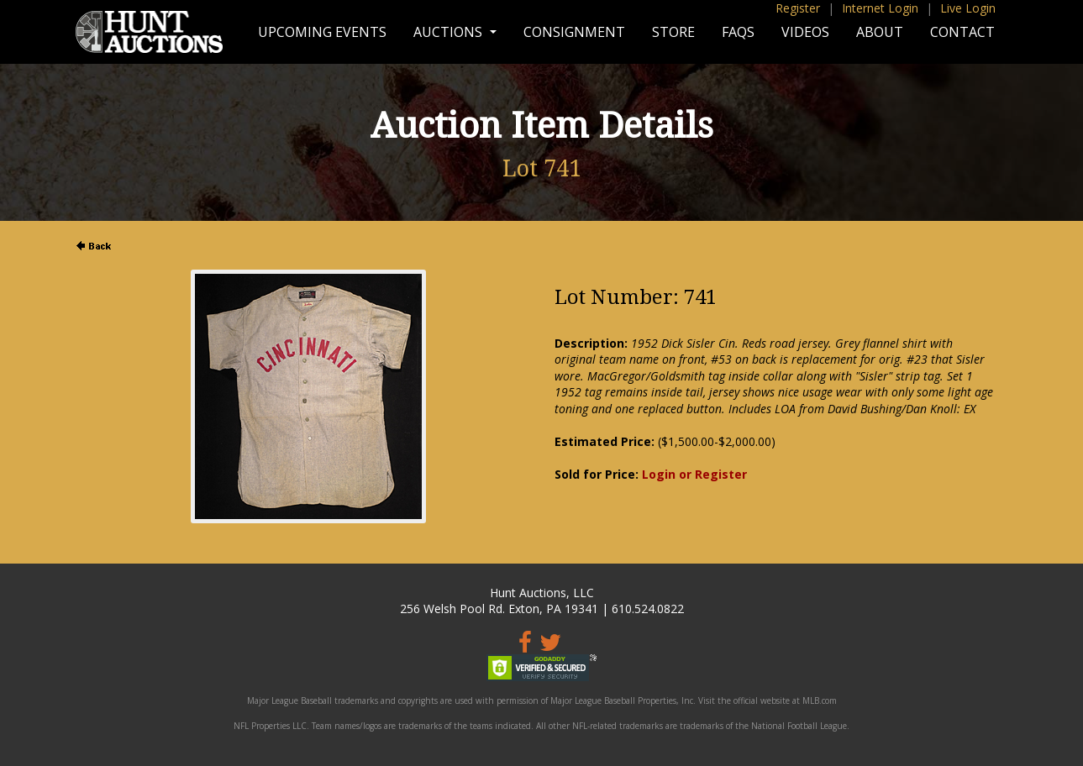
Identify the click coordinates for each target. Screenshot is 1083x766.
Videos (805, 32)
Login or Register (694, 474)
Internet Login (880, 8)
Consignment (574, 32)
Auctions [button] (449, 32)
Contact (962, 32)
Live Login (968, 8)
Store (673, 32)
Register (797, 8)
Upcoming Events (322, 32)
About (879, 32)
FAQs (738, 32)
